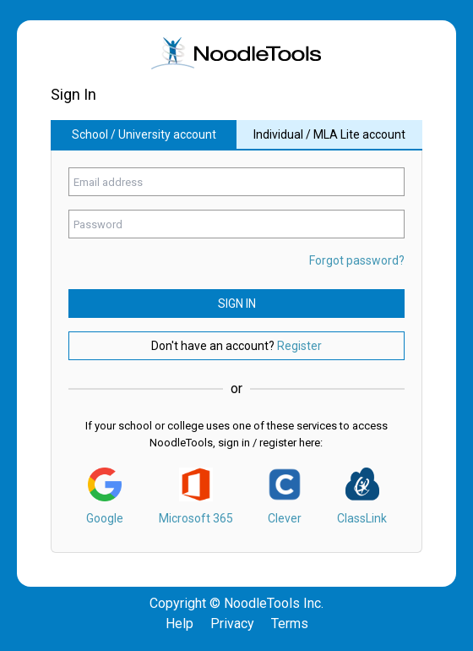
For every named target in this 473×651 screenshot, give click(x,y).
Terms (289, 623)
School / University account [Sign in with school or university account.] (144, 134)
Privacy (232, 623)
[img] (236, 53)
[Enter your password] (236, 224)
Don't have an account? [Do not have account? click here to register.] (236, 345)
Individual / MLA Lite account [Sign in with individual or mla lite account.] (329, 134)
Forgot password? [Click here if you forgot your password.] (357, 260)
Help (179, 623)
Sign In (237, 303)
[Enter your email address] (236, 181)
